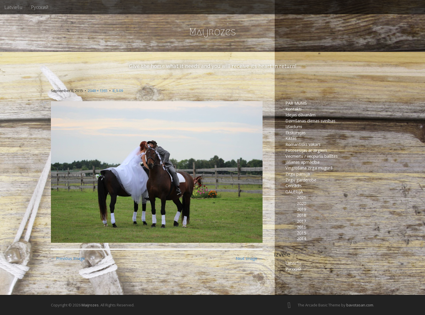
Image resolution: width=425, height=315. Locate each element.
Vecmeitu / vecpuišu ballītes (311, 156)
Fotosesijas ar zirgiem (306, 150)
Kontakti (294, 109)
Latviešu (13, 7)
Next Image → (249, 258)
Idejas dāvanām (300, 115)
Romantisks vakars (303, 144)
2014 (301, 238)
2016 (301, 227)
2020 (301, 203)
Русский (39, 7)
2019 (301, 209)
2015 (301, 233)
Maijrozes (212, 31)
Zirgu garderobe (300, 180)
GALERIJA (294, 191)
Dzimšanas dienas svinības (310, 121)
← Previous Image (68, 258)
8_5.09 (117, 90)
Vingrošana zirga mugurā (309, 168)
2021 (301, 197)
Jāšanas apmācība (302, 162)
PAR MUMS (296, 103)
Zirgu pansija (297, 174)
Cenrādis (293, 185)
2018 (301, 215)
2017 (301, 221)
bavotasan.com (359, 305)
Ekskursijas (295, 132)
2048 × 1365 (98, 90)
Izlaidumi (293, 126)
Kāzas (291, 138)
